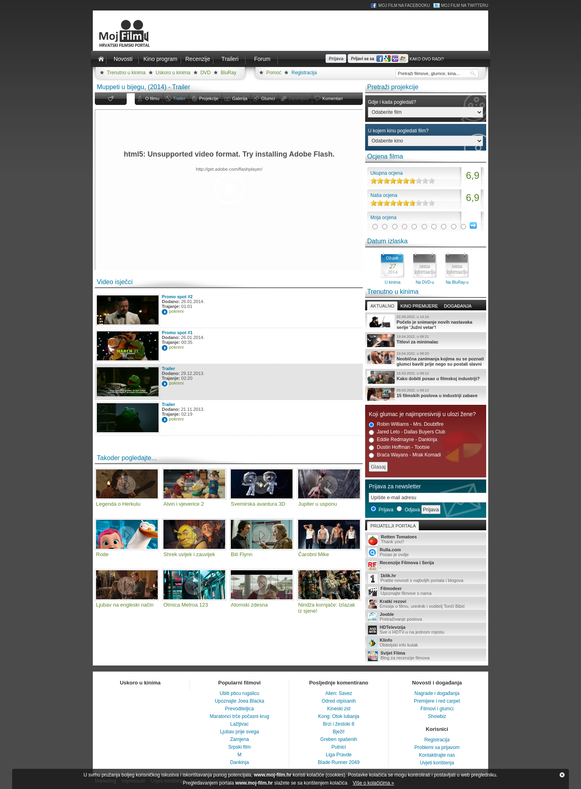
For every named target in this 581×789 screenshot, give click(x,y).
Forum (262, 59)
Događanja (457, 305)
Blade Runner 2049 (338, 762)
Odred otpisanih (339, 701)
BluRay (228, 72)
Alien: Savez (338, 693)
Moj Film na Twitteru (464, 5)
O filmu (152, 98)
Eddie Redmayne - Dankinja (403, 440)
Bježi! (339, 732)
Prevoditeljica (239, 709)
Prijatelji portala (393, 525)
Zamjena (239, 739)
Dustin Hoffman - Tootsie (399, 447)
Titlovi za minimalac (425, 340)
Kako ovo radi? (427, 59)
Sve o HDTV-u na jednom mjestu (425, 630)
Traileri (230, 59)
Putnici (338, 747)
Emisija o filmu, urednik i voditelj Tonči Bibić (425, 604)
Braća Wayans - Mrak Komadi (405, 455)
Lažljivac (239, 724)
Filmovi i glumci (437, 709)
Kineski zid (338, 709)
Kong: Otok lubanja (338, 716)
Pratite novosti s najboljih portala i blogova (425, 578)
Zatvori (562, 775)
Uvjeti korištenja (437, 763)
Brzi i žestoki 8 (338, 724)
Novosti (123, 59)
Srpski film (239, 747)
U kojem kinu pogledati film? (398, 131)
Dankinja (239, 762)
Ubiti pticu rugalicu (239, 693)
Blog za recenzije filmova (425, 656)
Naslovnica (101, 59)
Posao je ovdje (425, 552)
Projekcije (209, 98)
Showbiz (437, 716)
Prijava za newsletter (395, 486)
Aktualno (382, 305)
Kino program (160, 59)
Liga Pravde (338, 755)
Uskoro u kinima (173, 72)
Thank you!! (425, 539)
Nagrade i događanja (436, 693)
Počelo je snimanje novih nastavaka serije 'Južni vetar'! (425, 322)
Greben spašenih (338, 739)
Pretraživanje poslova (425, 617)
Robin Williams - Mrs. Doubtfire (406, 424)
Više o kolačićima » (373, 783)
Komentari (332, 98)
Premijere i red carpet (437, 701)
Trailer (179, 98)
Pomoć (273, 72)
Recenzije (197, 59)
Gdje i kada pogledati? (392, 102)
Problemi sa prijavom (437, 747)
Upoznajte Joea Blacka (239, 701)
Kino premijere (419, 305)
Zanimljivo (298, 98)
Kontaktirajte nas (437, 755)
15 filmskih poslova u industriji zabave (425, 394)
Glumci (268, 98)
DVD (206, 72)
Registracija (304, 72)
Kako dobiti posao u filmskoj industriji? (425, 377)
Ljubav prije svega (239, 732)
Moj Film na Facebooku (404, 5)
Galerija (239, 98)
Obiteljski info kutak (425, 643)
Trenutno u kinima (126, 72)
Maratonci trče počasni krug (239, 716)
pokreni (176, 311)
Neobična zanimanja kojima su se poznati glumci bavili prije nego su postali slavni (425, 358)
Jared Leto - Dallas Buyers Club (407, 432)
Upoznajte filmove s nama (425, 591)
